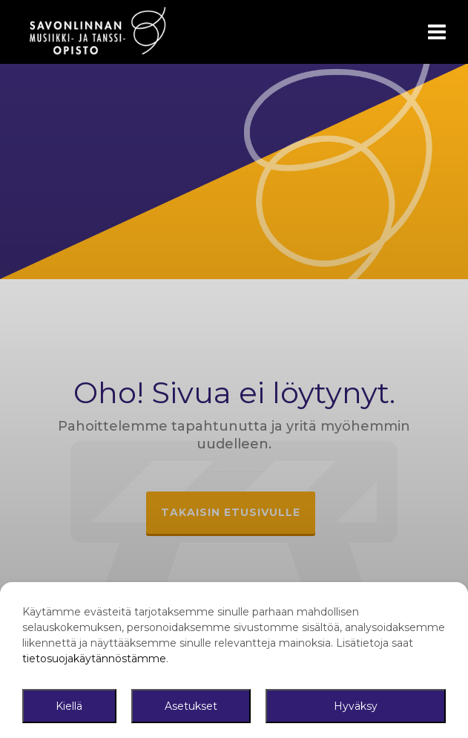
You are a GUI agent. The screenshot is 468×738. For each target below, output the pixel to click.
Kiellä (69, 706)
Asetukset (191, 706)
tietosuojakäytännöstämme (94, 658)
